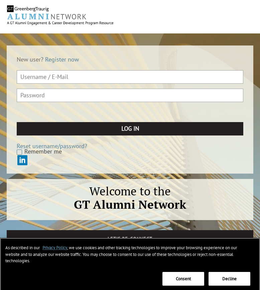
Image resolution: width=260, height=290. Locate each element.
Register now (62, 59)
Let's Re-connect (130, 239)
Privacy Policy (54, 250)
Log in (130, 128)
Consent (183, 281)
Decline (229, 281)
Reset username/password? (52, 146)
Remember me (43, 151)
